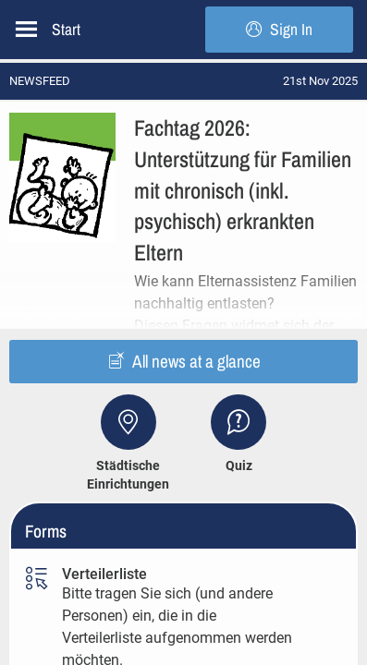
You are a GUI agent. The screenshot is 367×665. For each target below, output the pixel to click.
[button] (183, 196)
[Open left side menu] (26, 29)
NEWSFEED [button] (39, 81)
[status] (320, 81)
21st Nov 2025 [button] (320, 81)
